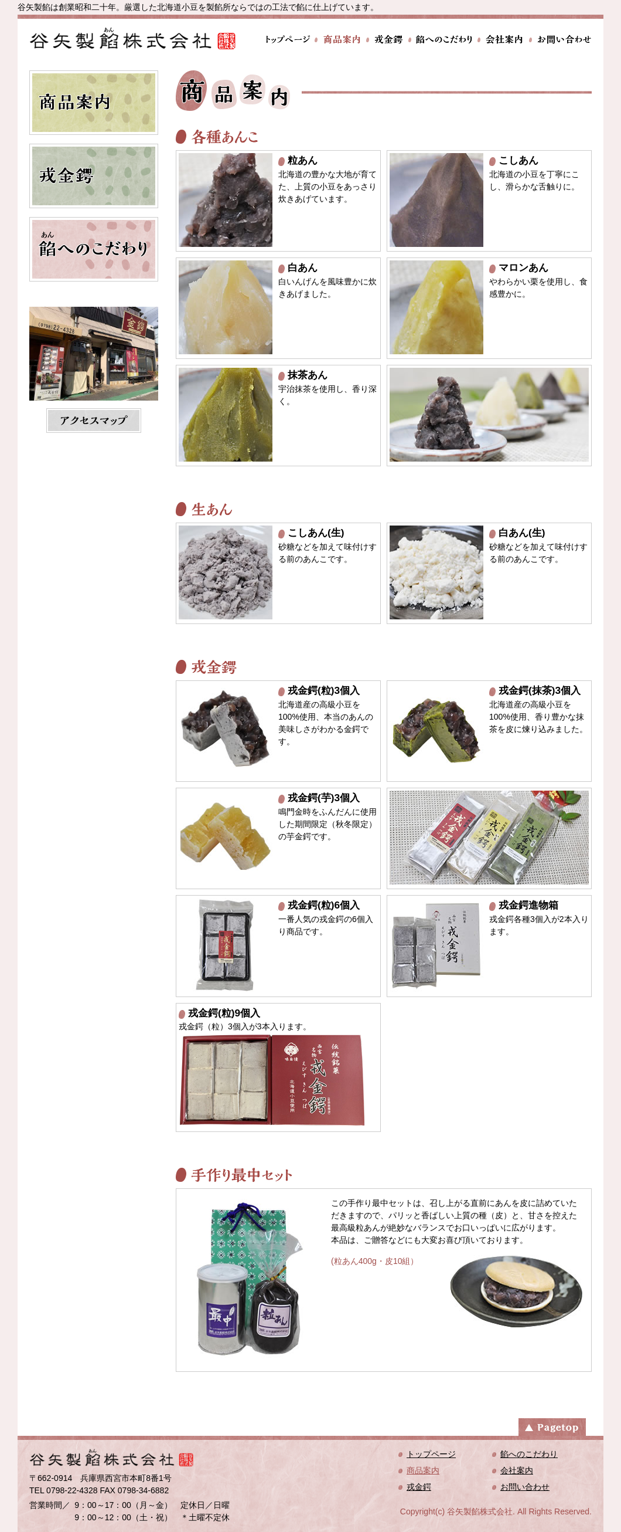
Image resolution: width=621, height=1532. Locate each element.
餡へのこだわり (442, 39)
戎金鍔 (387, 39)
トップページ (289, 39)
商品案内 (340, 39)
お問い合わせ (560, 39)
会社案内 (503, 39)
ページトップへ (552, 1425)
